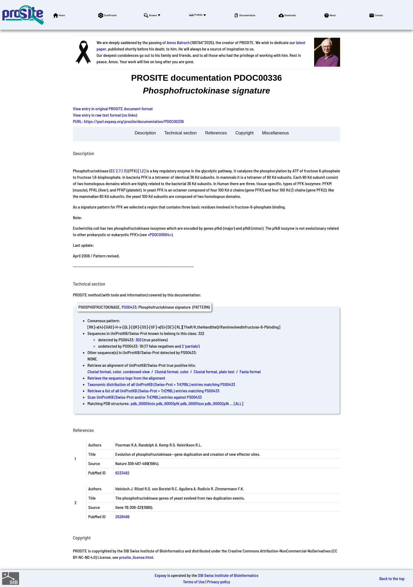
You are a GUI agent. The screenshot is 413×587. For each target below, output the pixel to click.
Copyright (244, 133)
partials (191, 345)
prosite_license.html (136, 557)
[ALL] (238, 403)
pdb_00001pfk (168, 403)
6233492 (122, 472)
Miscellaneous (275, 133)
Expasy (160, 575)
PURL (77, 121)
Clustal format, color (172, 371)
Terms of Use (194, 581)
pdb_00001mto (143, 403)
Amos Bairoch (178, 42)
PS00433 (129, 306)
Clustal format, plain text (214, 371)
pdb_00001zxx (192, 403)
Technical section (180, 133)
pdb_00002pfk (217, 403)
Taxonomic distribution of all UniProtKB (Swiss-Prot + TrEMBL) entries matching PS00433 (161, 384)
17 (146, 345)
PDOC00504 (159, 234)
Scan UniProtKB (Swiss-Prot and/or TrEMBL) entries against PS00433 (144, 396)
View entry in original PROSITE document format (113, 108)
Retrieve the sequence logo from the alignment (126, 377)
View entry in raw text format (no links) (105, 114)
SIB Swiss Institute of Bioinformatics (228, 575)
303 (138, 339)
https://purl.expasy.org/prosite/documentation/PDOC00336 (134, 121)
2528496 (122, 516)
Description (145, 133)
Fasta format (250, 371)
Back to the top (392, 578)
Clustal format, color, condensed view (118, 371)
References (216, 133)
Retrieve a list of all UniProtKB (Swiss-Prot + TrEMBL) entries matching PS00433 (153, 390)
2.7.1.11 (121, 170)
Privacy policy (218, 581)
